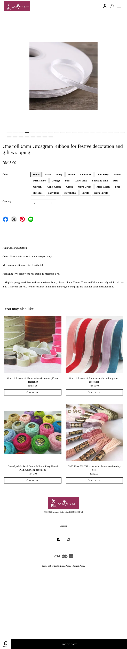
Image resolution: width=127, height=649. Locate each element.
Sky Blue (38, 192)
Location (63, 526)
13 (80, 132)
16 (98, 132)
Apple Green (54, 186)
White (36, 174)
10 (63, 132)
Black (48, 174)
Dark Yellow (39, 180)
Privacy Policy (64, 566)
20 (122, 132)
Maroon (37, 186)
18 (110, 132)
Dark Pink (81, 180)
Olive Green (84, 186)
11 (69, 132)
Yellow (117, 174)
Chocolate (85, 174)
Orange (56, 180)
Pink (67, 180)
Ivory (59, 174)
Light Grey (103, 174)
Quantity (7, 201)
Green (69, 186)
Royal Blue (70, 192)
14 (86, 132)
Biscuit (71, 174)
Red (115, 180)
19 (116, 132)
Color (5, 174)
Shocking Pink (100, 180)
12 (75, 132)
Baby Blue (53, 192)
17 (104, 132)
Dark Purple (101, 192)
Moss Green (103, 186)
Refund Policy (79, 566)
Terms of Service (49, 566)
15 (92, 132)
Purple (85, 192)
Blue (117, 186)
